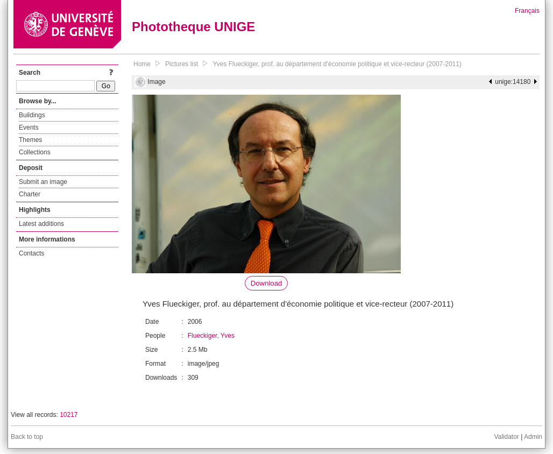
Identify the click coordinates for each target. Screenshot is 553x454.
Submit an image (43, 182)
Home (142, 64)
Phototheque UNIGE (193, 26)
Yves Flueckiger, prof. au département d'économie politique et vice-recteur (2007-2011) (337, 64)
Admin (533, 437)
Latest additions (41, 224)
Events (29, 127)
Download (266, 283)
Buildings (32, 115)
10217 (68, 414)
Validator (506, 437)
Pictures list (181, 64)
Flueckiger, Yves (211, 335)
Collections (35, 152)
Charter (29, 194)
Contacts (31, 253)
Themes (30, 140)
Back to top (27, 437)
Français (527, 11)
